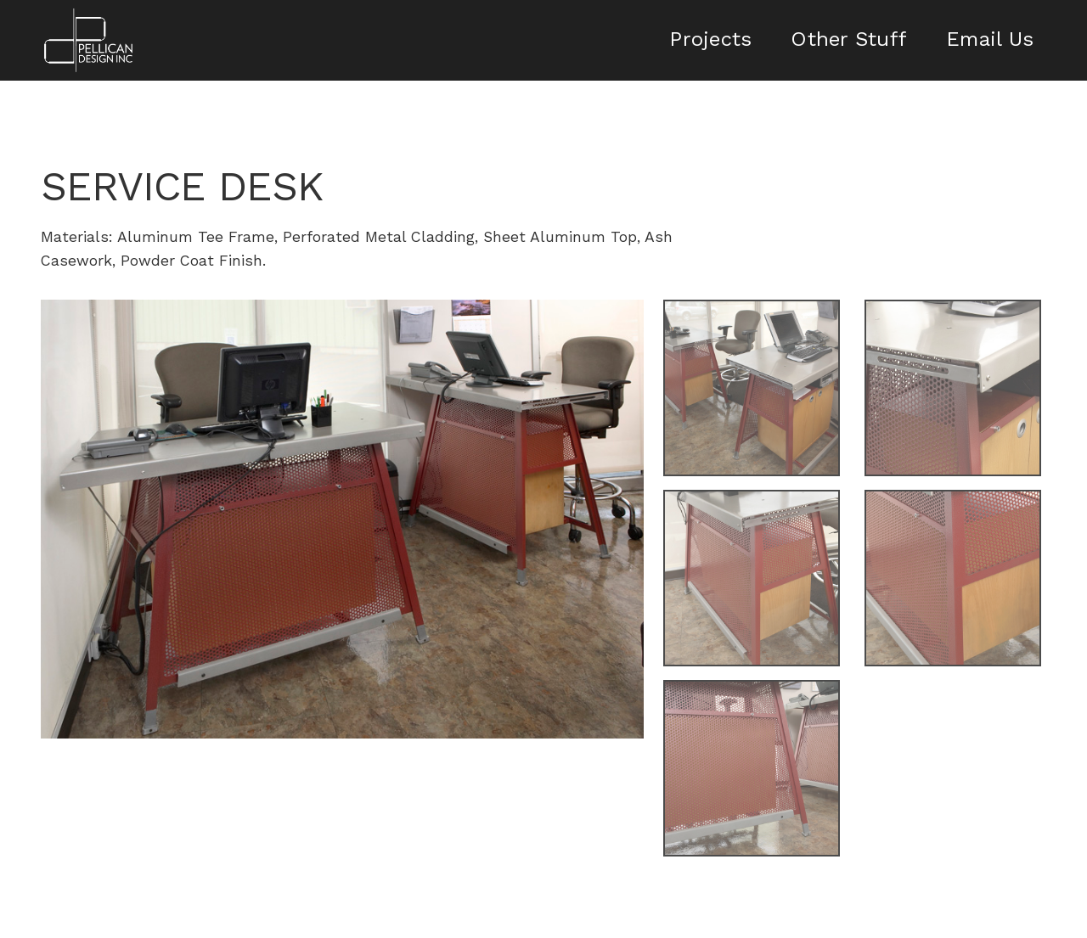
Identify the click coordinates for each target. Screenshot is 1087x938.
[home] (88, 40)
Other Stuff (849, 39)
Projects (710, 39)
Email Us (989, 39)
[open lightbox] (342, 519)
